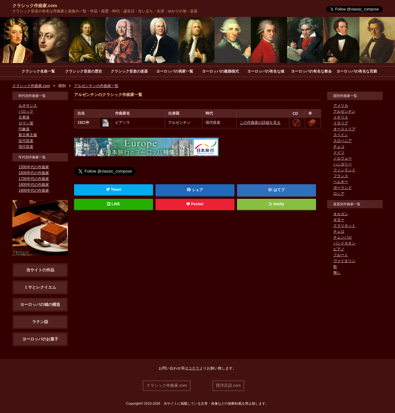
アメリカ (340, 105)
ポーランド (342, 188)
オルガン (340, 214)
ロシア (338, 193)
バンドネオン (344, 243)
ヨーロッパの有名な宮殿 (356, 71)
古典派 (24, 117)
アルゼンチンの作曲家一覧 (96, 86)
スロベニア (342, 141)
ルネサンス (28, 105)
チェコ (338, 146)
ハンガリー (342, 164)
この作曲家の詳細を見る (260, 122)
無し (337, 272)
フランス (340, 176)
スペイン (340, 135)
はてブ (279, 190)
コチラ (193, 368)
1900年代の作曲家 (34, 190)
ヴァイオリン (344, 261)
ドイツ (338, 152)
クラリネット (344, 225)
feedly (276, 204)
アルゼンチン (344, 111)
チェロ (338, 231)
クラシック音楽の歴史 (83, 71)
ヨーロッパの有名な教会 (311, 71)
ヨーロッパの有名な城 (265, 71)
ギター (338, 220)
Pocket (195, 204)
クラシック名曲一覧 (38, 71)
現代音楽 (26, 146)
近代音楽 (26, 141)
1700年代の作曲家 (34, 179)
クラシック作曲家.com (34, 5)
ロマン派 (26, 123)
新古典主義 (28, 135)
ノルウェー (342, 158)
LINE (113, 204)
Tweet (113, 189)
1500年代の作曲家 (34, 167)
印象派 (24, 129)
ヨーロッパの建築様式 (220, 71)
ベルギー (340, 182)
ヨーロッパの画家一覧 (174, 71)
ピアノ (338, 249)
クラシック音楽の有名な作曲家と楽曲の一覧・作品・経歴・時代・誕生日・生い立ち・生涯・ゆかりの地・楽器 (105, 11)
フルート (340, 255)
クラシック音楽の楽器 (129, 71)
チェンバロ (342, 237)
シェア (195, 190)
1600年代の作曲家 (34, 173)
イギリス (340, 117)
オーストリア (344, 129)
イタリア (340, 123)
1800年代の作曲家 (34, 184)
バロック (26, 111)
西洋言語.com (228, 385)
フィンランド (344, 170)
